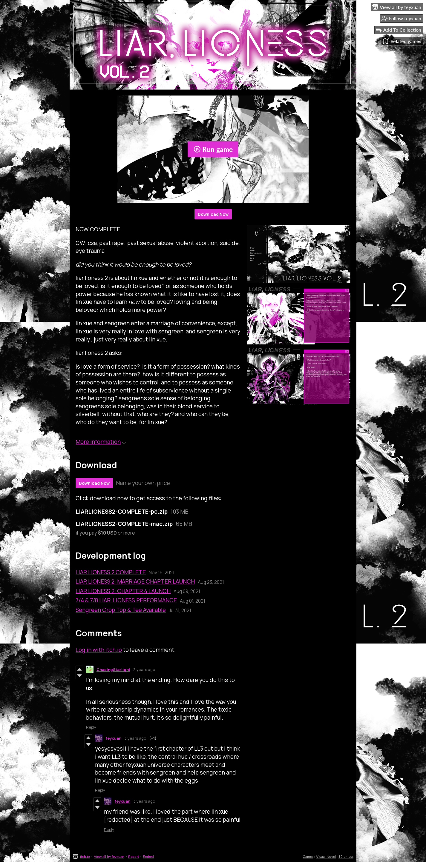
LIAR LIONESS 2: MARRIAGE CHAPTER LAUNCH (135, 581)
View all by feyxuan (109, 856)
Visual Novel (326, 856)
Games (308, 856)
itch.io (85, 856)
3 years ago (144, 669)
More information (101, 442)
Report (133, 856)
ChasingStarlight (113, 669)
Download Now (213, 214)
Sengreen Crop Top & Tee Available (121, 610)
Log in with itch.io (99, 650)
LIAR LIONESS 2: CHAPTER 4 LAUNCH (123, 591)
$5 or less (345, 856)
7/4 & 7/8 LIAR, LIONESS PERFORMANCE (126, 600)
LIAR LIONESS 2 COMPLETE (111, 572)
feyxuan (113, 738)
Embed (148, 856)
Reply (91, 727)
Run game (213, 149)
